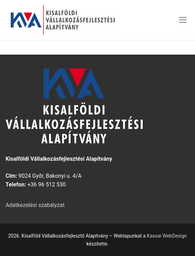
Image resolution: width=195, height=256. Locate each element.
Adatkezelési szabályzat (35, 205)
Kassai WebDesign (167, 236)
